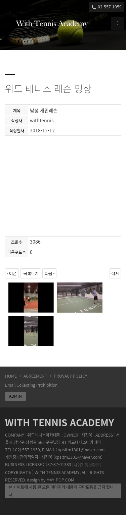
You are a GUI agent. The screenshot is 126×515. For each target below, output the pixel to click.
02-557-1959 (107, 7)
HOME (11, 376)
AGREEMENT (35, 376)
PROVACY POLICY (70, 376)
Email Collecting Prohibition (31, 385)
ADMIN (15, 396)
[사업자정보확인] (86, 465)
